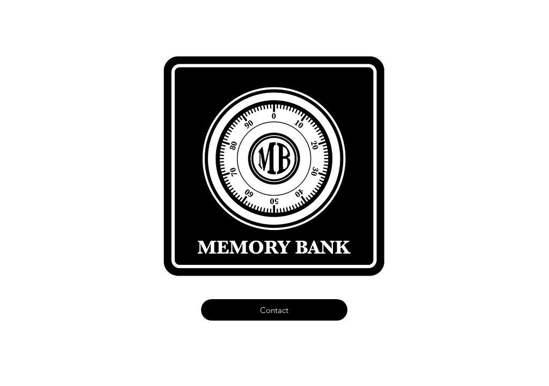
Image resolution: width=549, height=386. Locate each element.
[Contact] (274, 310)
